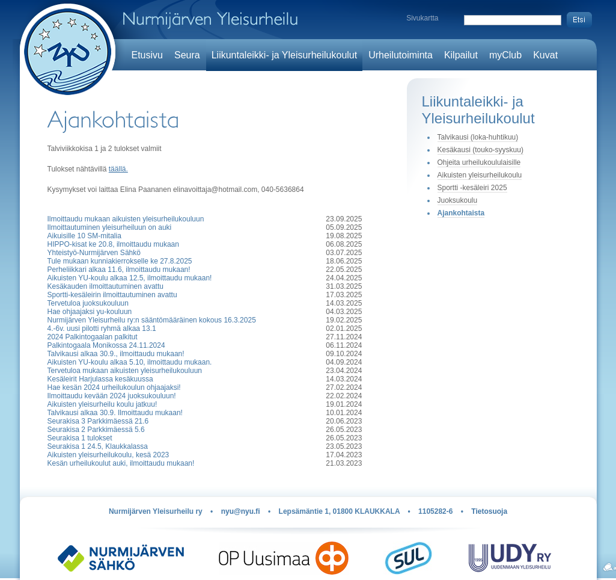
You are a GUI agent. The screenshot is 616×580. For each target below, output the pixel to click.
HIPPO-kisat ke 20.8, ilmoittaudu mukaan (113, 244)
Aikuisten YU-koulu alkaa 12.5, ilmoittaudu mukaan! (129, 278)
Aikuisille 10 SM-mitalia (84, 236)
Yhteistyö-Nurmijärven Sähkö (94, 252)
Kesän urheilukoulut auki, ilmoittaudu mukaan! (121, 463)
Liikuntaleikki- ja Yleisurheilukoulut (285, 55)
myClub (505, 55)
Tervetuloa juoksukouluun (88, 303)
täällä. (118, 169)
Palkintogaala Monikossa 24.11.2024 (106, 345)
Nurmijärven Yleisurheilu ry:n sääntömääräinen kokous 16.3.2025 (151, 320)
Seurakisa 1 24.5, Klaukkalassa (97, 446)
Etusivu (147, 55)
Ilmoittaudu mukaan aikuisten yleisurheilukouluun (125, 219)
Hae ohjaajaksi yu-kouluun (89, 311)
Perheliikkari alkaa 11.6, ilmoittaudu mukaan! (119, 269)
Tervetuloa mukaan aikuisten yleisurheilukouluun (124, 370)
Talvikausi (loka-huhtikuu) (478, 137)
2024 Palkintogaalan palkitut (92, 337)
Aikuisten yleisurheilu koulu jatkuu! (102, 404)
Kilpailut (461, 55)
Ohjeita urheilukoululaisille (479, 162)
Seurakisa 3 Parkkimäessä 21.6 (98, 421)
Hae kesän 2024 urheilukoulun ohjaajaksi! (114, 387)
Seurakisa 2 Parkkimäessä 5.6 (96, 429)
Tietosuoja (489, 511)
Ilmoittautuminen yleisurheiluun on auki (109, 227)
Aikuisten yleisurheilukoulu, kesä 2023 (108, 455)
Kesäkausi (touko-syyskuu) (480, 150)
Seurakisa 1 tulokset (79, 438)
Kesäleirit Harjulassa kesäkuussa (100, 379)
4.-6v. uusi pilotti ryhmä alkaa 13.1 (101, 328)
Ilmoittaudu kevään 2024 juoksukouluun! (111, 396)
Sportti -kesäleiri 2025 (472, 188)
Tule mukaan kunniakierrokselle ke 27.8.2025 (119, 261)
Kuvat (545, 55)
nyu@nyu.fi (240, 511)
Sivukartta (422, 18)
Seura (187, 55)
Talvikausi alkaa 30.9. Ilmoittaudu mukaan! (115, 413)
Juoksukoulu (458, 200)
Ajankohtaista (461, 213)
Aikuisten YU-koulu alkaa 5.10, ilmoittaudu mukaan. (129, 362)
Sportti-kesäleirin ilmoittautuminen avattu (112, 295)
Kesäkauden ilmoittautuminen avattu (105, 286)
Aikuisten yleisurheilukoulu (480, 175)
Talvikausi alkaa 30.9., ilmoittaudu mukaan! (115, 354)
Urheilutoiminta (400, 55)
